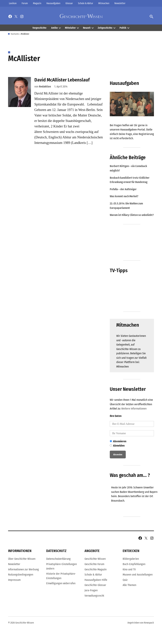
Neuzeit (87, 27)
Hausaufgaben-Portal (132, 129)
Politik (123, 27)
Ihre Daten (115, 416)
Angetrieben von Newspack (140, 622)
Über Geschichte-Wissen (21, 558)
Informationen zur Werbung (23, 569)
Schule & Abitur (85, 3)
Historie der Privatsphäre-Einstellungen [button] (61, 576)
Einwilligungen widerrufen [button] (60, 583)
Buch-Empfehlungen (134, 564)
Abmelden (117, 445)
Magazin (37, 3)
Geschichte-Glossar (95, 585)
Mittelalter (70, 27)
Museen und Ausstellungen (138, 574)
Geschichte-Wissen (95, 558)
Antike (54, 27)
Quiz (125, 579)
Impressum (14, 579)
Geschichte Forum (94, 564)
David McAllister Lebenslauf (62, 80)
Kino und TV (129, 569)
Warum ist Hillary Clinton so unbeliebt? (132, 215)
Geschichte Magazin (96, 569)
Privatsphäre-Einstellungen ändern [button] (61, 566)
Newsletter (119, 3)
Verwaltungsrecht (94, 595)
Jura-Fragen (91, 590)
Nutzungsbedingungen (20, 574)
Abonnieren (118, 441)
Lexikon (12, 3)
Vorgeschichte (39, 27)
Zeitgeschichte (105, 27)
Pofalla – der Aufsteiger (123, 189)
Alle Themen (129, 585)
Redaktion (45, 86)
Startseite (15, 34)
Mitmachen (103, 3)
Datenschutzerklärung (58, 558)
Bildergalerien (131, 558)
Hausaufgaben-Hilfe (96, 579)
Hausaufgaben (53, 3)
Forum (25, 3)
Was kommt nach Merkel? (124, 196)
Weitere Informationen (134, 408)
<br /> (135, 497)
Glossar (69, 3)
